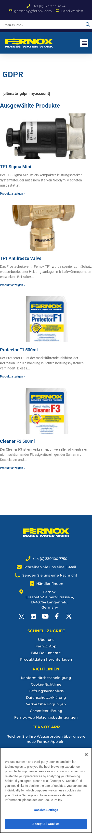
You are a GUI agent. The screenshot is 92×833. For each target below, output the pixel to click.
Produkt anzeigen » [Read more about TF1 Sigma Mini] (12, 193)
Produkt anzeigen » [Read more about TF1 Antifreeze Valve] (12, 285)
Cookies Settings (46, 812)
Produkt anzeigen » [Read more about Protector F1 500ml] (12, 376)
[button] (84, 43)
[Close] (86, 756)
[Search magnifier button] (88, 24)
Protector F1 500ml (19, 349)
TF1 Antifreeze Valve (20, 258)
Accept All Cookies (46, 826)
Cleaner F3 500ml (17, 441)
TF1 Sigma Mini (15, 166)
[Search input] (42, 24)
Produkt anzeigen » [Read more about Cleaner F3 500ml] (12, 468)
